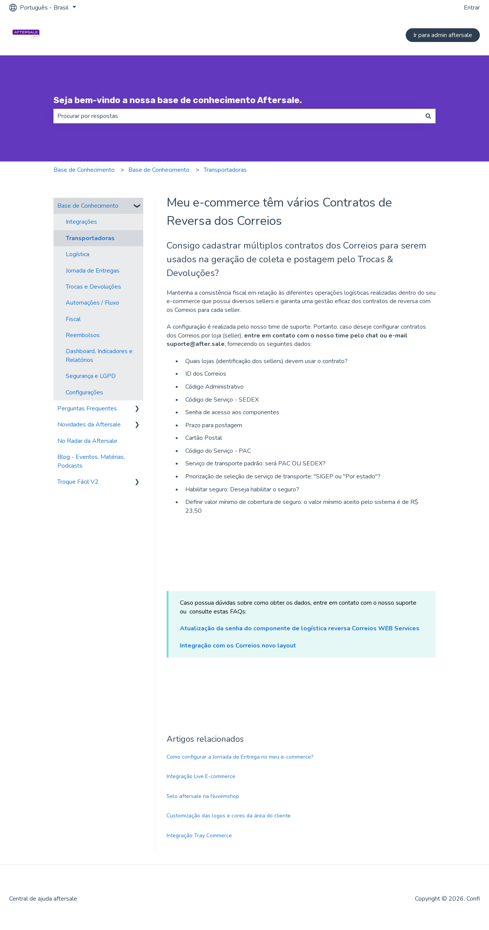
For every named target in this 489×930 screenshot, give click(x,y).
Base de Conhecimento (84, 170)
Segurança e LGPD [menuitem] (91, 376)
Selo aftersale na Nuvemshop (203, 796)
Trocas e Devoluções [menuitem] (93, 287)
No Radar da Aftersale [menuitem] (87, 441)
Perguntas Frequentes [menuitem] (87, 408)
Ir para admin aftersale (442, 35)
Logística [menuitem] (77, 254)
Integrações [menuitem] (81, 222)
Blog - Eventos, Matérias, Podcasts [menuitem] (91, 461)
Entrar (472, 7)
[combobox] (237, 116)
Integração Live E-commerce (201, 776)
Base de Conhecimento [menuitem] (87, 206)
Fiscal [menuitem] (73, 319)
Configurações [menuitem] (84, 392)
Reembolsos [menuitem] (83, 335)
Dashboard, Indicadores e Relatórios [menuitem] (99, 355)
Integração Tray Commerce (199, 835)
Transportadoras (225, 170)
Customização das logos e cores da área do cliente (229, 815)
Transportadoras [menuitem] (90, 238)
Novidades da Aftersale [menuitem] (89, 424)
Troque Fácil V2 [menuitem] (78, 482)
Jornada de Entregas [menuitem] (93, 270)
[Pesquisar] (428, 116)
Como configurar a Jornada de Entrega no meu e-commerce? (240, 756)
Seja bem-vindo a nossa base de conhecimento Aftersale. (177, 100)
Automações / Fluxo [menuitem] (92, 303)
